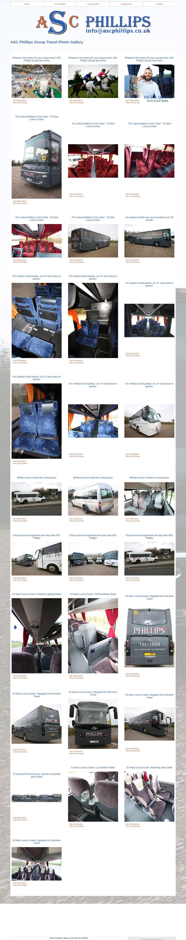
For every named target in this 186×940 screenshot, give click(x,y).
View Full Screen (20, 102)
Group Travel (93, 4)
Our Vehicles (60, 4)
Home (27, 4)
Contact (159, 4)
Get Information (19, 100)
